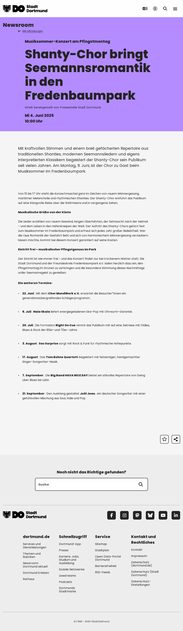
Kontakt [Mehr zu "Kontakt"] (136, 550)
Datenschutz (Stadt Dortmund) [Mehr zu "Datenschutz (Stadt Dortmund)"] (145, 573)
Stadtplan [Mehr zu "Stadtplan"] (102, 550)
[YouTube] (163, 515)
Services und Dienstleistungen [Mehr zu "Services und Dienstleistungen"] (34, 545)
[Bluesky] (150, 515)
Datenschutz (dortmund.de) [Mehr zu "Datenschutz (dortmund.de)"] (141, 564)
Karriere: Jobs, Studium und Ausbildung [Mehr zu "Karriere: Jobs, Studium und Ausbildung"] (69, 559)
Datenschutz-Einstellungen (141, 583)
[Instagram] (124, 515)
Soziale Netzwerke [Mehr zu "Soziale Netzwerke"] (72, 569)
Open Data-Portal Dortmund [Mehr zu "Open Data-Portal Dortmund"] (108, 558)
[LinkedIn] (176, 515)
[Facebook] (111, 515)
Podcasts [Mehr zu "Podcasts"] (65, 582)
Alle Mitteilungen (30, 31)
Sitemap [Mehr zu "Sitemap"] (101, 544)
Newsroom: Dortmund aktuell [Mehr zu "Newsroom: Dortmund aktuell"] (35, 565)
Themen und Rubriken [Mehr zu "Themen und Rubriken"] (32, 555)
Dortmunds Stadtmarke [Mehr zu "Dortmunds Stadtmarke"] (67, 589)
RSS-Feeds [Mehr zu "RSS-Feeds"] (102, 572)
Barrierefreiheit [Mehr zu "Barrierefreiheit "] (106, 566)
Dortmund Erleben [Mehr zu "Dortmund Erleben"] (36, 573)
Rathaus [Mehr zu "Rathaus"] (28, 579)
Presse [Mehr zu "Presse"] (63, 550)
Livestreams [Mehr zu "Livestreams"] (67, 576)
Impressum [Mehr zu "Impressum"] (139, 556)
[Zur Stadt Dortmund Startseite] (25, 8)
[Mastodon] (137, 515)
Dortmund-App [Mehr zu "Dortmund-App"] (70, 544)
